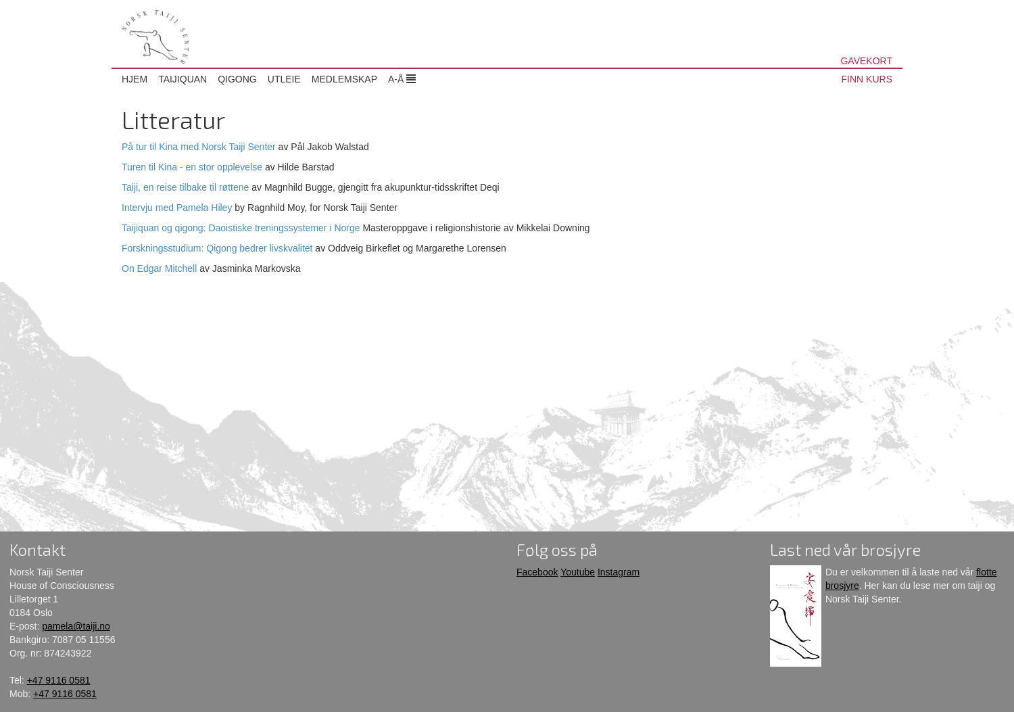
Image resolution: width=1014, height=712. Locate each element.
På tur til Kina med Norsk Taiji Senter (199, 146)
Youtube (577, 572)
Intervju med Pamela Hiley (177, 207)
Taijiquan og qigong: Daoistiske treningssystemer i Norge (241, 227)
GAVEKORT (866, 60)
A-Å (402, 79)
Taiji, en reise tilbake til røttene (185, 187)
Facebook (537, 572)
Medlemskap (344, 79)
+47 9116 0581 (59, 680)
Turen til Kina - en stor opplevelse (192, 167)
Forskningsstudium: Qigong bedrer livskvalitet (217, 248)
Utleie (284, 79)
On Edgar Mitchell (159, 268)
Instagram (618, 572)
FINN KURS (867, 79)
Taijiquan (182, 79)
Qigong (237, 79)
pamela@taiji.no (76, 626)
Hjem (134, 79)
